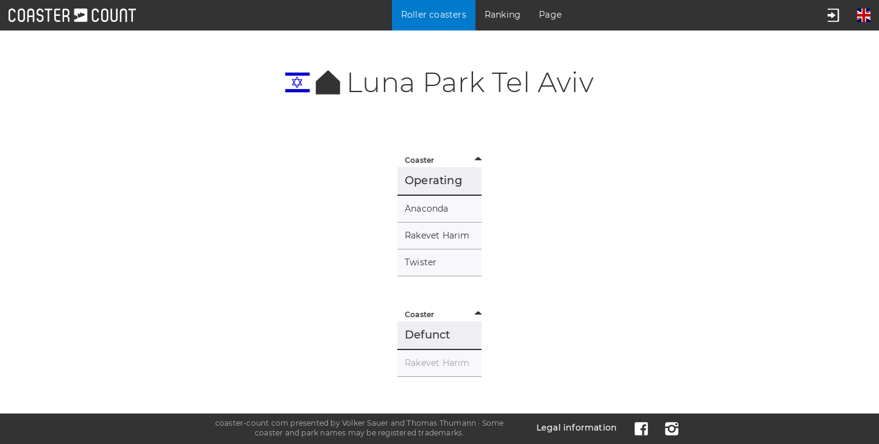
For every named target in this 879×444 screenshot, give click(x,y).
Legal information (576, 427)
